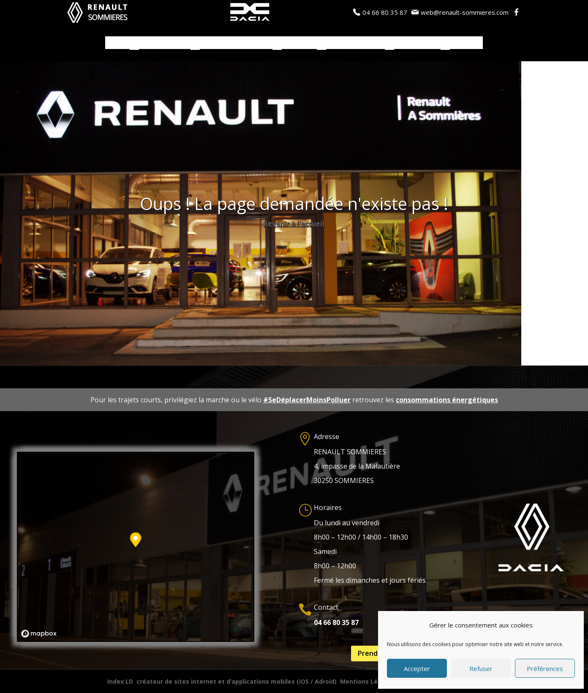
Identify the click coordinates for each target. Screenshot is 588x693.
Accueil (117, 43)
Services (295, 43)
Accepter (417, 668)
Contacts (466, 43)
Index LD (120, 681)
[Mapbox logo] (38, 633)
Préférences (545, 668)
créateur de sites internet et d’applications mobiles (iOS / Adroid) (236, 681)
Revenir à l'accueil (294, 223)
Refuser (481, 668)
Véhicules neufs (165, 43)
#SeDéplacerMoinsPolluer (307, 399)
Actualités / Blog (355, 43)
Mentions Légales (367, 681)
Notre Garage (417, 43)
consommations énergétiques (447, 399)
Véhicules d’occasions (236, 43)
